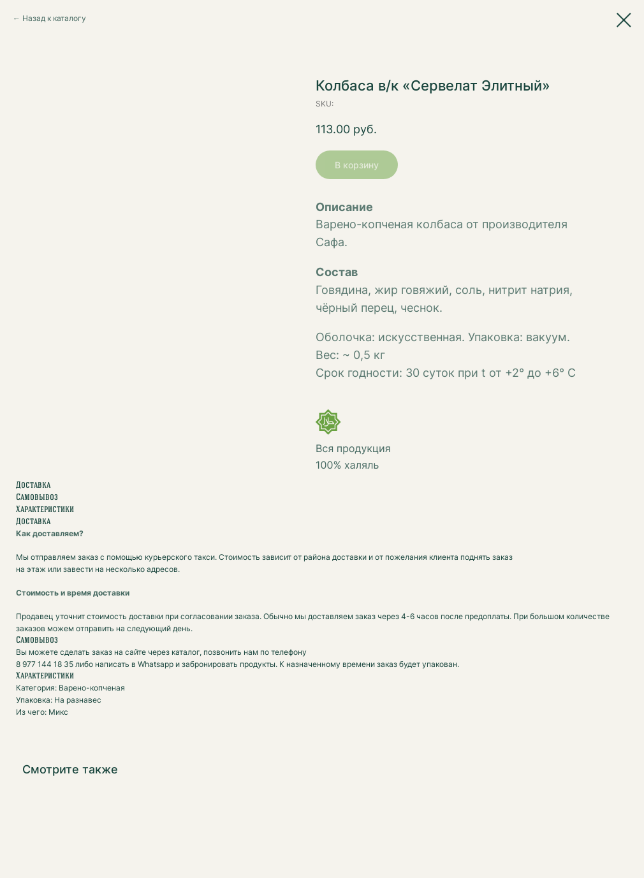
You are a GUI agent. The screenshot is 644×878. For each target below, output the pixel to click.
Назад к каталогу (54, 18)
